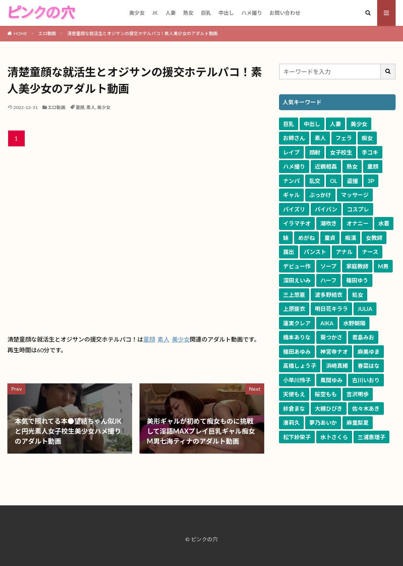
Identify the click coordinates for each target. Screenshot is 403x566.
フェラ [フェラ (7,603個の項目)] (343, 138)
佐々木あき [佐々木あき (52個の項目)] (366, 408)
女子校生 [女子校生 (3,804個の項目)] (341, 152)
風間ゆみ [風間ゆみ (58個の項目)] (331, 380)
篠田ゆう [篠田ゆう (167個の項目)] (357, 280)
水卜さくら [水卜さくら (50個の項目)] (334, 437)
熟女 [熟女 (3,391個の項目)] (352, 166)
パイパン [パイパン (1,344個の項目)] (326, 209)
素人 (90, 107)
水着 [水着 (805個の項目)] (383, 223)
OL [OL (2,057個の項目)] (333, 180)
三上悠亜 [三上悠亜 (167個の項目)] (294, 294)
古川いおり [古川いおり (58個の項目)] (366, 380)
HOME (20, 33)
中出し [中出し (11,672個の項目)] (312, 124)
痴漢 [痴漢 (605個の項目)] (350, 237)
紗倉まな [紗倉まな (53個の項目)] (294, 408)
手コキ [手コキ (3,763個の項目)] (370, 152)
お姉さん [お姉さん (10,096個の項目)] (294, 138)
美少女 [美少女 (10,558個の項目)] (359, 124)
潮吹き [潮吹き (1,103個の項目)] (328, 223)
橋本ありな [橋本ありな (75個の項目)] (297, 337)
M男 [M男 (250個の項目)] (383, 266)
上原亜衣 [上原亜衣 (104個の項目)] (294, 308)
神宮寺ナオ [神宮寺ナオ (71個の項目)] (334, 351)
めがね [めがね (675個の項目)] (306, 237)
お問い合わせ (284, 13)
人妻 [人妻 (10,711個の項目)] (335, 124)
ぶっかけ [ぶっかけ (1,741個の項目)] (320, 195)
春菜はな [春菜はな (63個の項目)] (369, 365)
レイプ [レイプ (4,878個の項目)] (291, 152)
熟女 (188, 13)
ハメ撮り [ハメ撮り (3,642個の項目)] (294, 166)
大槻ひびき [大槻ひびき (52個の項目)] (328, 408)
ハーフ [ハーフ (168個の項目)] (328, 280)
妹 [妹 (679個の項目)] (286, 237)
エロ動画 (47, 33)
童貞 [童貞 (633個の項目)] (329, 237)
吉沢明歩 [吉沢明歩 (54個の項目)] (358, 394)
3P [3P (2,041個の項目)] (371, 180)
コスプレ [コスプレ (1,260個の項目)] (358, 209)
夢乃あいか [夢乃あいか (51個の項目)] (323, 422)
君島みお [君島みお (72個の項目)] (363, 337)
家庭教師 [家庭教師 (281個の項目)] (357, 266)
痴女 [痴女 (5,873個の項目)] (367, 138)
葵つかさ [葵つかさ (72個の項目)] (331, 337)
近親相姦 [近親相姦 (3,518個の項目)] (326, 166)
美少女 (137, 13)
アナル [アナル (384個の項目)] (344, 251)
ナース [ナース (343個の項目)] (370, 251)
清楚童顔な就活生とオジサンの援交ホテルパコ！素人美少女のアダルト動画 (142, 33)
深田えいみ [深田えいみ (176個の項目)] (297, 280)
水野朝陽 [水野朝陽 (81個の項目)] (354, 323)
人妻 (170, 13)
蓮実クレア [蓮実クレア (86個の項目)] (297, 323)
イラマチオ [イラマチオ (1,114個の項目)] (297, 223)
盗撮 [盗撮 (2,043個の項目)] (352, 180)
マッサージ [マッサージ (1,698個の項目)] (355, 195)
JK (155, 13)
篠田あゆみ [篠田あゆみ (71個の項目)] (297, 351)
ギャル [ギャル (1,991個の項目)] (291, 195)
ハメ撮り (251, 13)
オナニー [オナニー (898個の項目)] (358, 223)
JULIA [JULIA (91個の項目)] (365, 308)
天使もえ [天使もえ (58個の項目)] (294, 394)
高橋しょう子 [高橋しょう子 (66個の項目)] (299, 365)
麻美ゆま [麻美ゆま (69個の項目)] (369, 351)
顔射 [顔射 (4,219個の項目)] (314, 152)
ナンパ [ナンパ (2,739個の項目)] (291, 180)
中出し (226, 13)
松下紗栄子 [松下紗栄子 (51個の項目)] (297, 437)
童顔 (80, 107)
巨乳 (206, 13)
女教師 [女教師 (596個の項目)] (374, 237)
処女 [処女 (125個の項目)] (357, 294)
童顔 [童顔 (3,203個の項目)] (372, 166)
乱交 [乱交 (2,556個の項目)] (314, 180)
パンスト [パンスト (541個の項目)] (315, 251)
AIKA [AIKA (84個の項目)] (327, 323)
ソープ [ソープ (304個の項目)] (328, 266)
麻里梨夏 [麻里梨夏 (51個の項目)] (358, 422)
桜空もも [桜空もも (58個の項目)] (326, 394)
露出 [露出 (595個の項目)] (288, 251)
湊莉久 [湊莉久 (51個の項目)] (291, 422)
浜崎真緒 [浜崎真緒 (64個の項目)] (337, 365)
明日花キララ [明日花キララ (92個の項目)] (331, 308)
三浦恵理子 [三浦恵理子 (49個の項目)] (371, 437)
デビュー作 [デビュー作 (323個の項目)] (297, 266)
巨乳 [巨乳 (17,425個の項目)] (288, 124)
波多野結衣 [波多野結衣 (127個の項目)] (328, 294)
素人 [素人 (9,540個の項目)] (320, 138)
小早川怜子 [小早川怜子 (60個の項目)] (297, 380)
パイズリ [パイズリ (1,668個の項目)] (294, 209)
